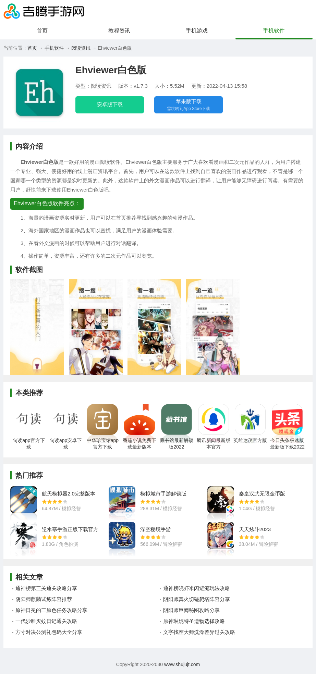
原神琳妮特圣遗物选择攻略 (194, 621)
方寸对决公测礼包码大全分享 (48, 632)
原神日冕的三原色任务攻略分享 (51, 610)
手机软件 (274, 31)
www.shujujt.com (181, 664)
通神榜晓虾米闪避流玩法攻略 (196, 588)
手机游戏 (197, 31)
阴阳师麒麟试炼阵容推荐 (43, 599)
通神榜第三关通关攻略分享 (46, 588)
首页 (42, 31)
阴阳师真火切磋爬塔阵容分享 (196, 599)
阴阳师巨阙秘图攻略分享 (191, 610)
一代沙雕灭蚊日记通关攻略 (46, 621)
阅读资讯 (80, 48)
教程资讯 (119, 31)
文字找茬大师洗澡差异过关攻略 (199, 632)
